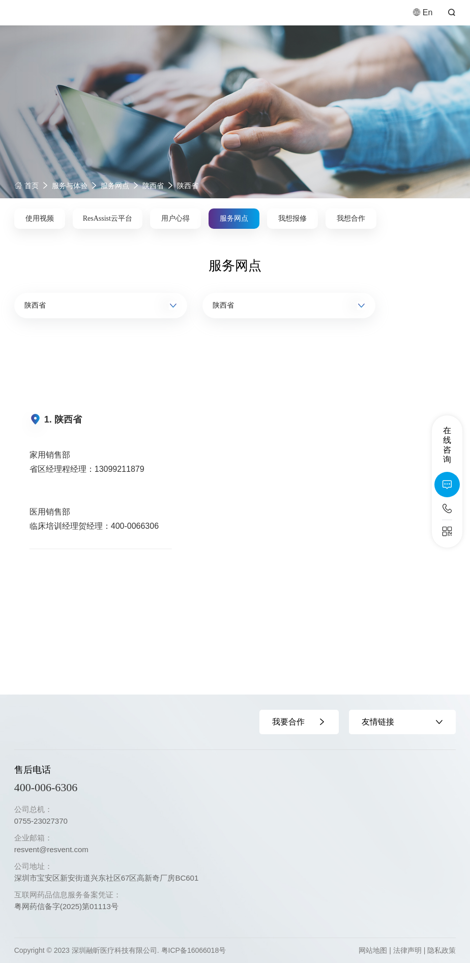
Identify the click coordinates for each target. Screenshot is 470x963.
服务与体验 (69, 186)
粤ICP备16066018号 (193, 950)
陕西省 (153, 186)
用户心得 (175, 218)
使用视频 (39, 218)
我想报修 (292, 218)
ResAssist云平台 (107, 218)
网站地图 (373, 950)
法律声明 (407, 950)
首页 (26, 185)
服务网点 (115, 186)
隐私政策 (441, 950)
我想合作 (351, 218)
